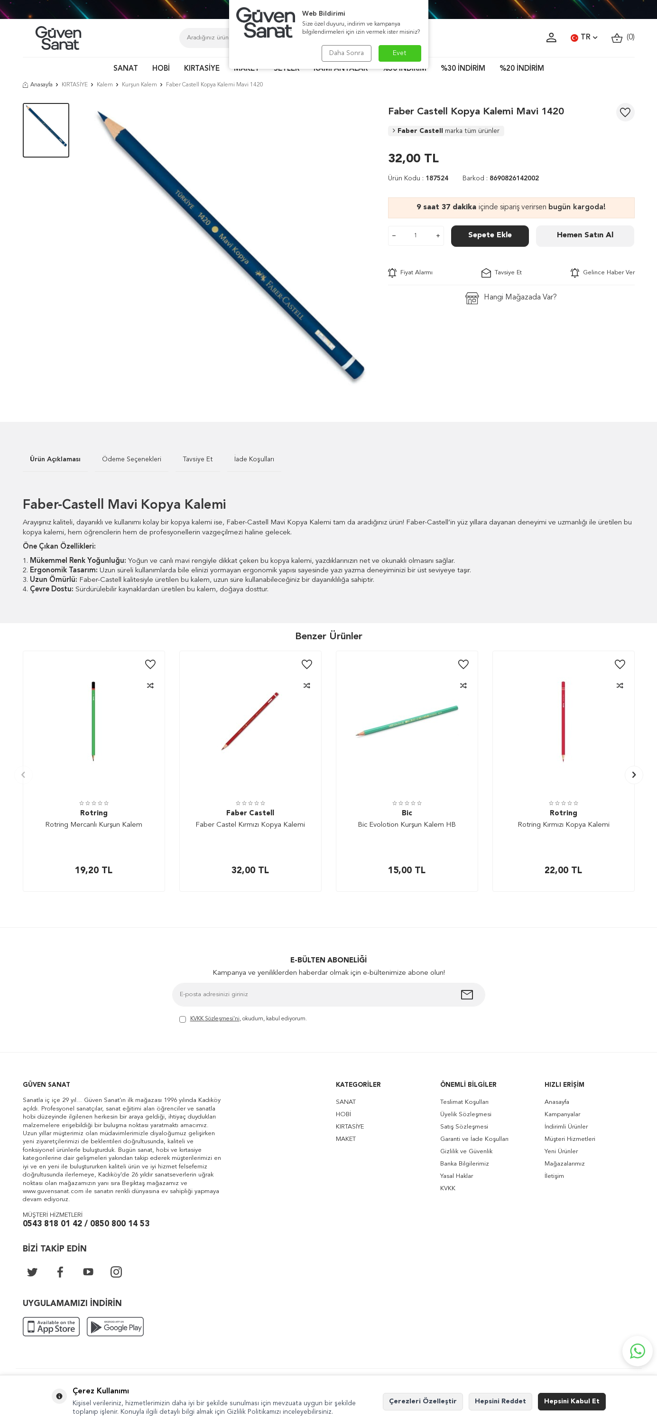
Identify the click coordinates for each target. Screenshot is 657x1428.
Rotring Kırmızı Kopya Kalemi (564, 825)
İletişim (554, 1176)
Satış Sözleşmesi (464, 1127)
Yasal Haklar (456, 1176)
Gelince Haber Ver (603, 273)
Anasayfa (38, 85)
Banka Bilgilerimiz (464, 1164)
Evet (400, 53)
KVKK (447, 1188)
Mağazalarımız (565, 1164)
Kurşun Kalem (139, 85)
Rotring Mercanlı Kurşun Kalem (93, 825)
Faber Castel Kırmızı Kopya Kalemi (250, 825)
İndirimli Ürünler (566, 1127)
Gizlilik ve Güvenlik (466, 1151)
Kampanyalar (562, 1114)
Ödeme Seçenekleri (131, 459)
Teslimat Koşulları (464, 1102)
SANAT (125, 69)
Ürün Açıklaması (55, 459)
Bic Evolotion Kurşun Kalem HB (407, 825)
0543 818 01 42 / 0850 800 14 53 (86, 1224)
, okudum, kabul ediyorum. (243, 1019)
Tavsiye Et (501, 273)
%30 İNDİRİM (463, 69)
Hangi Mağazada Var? (511, 298)
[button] (23, 774)
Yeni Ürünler (561, 1151)
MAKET (246, 69)
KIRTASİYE (202, 69)
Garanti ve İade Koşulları (474, 1139)
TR (584, 38)
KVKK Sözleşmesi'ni (215, 1019)
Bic (407, 813)
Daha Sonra (346, 53)
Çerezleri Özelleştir (423, 1401)
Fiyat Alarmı (410, 273)
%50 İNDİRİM (404, 69)
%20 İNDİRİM (522, 69)
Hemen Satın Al (585, 235)
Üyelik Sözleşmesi (465, 1114)
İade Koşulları (254, 459)
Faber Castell (446, 131)
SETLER (286, 69)
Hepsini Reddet (500, 1401)
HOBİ (161, 69)
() (623, 38)
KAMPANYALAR (341, 69)
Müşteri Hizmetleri (570, 1139)
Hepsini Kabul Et (572, 1401)
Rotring (94, 813)
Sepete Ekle (490, 235)
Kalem (105, 85)
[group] (228, 248)
